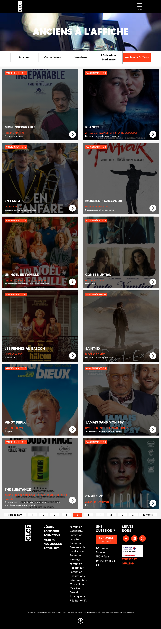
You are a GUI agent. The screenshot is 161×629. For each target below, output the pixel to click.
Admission (51, 531)
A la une (24, 57)
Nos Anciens (53, 544)
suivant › (148, 514)
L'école (49, 527)
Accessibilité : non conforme (124, 612)
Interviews (80, 57)
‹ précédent (15, 514)
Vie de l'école (52, 57)
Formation (52, 535)
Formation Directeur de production (77, 547)
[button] (80, 620)
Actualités (51, 548)
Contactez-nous (106, 539)
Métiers (49, 539)
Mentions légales (91, 612)
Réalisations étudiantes (109, 57)
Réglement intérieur (105, 612)
